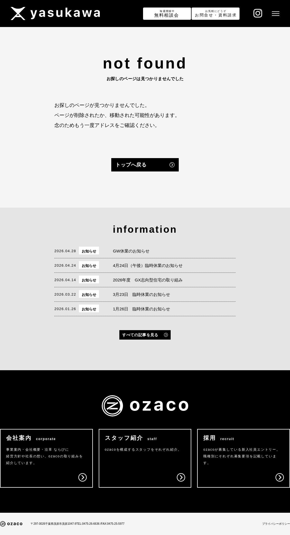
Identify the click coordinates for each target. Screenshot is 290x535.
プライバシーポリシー (276, 523)
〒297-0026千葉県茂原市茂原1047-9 (53, 523)
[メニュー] (275, 13)
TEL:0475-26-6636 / (88, 523)
